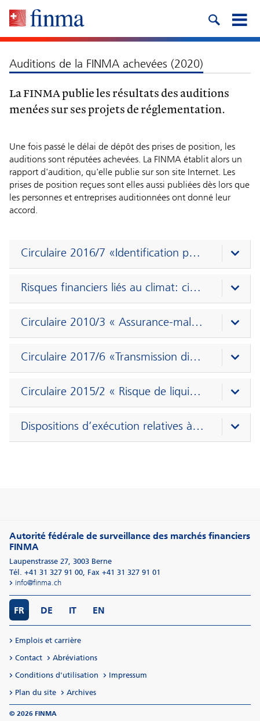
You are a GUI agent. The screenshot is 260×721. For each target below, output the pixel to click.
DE (47, 610)
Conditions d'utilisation (56, 675)
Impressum (128, 675)
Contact (28, 657)
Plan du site (35, 692)
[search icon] (213, 18)
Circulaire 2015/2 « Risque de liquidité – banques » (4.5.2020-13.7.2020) (112, 391)
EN (99, 610)
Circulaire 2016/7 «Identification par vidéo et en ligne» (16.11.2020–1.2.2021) (112, 252)
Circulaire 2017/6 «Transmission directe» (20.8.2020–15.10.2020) (112, 356)
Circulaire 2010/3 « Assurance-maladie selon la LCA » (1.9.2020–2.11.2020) (112, 322)
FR (19, 610)
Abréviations (75, 657)
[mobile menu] (239, 18)
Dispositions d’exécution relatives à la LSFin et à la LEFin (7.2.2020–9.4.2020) (112, 426)
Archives (81, 692)
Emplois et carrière (48, 640)
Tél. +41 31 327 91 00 (46, 572)
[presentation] (132, 254)
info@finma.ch (38, 582)
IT (72, 610)
